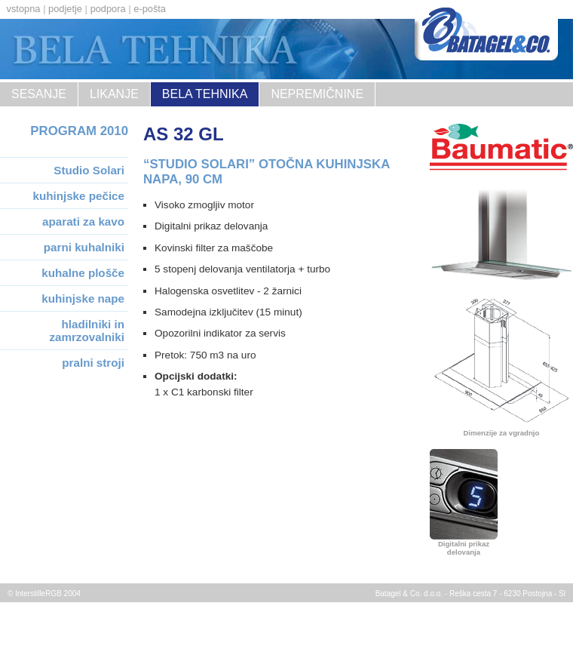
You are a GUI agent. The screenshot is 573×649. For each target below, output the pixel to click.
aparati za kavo (83, 221)
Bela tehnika (205, 94)
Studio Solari (89, 170)
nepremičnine (317, 94)
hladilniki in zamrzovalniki (86, 330)
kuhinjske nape (82, 298)
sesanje (38, 94)
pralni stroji (93, 362)
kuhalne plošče (82, 272)
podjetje (65, 8)
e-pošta (149, 8)
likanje (114, 94)
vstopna (24, 8)
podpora (108, 8)
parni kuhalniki (84, 247)
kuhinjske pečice (78, 195)
